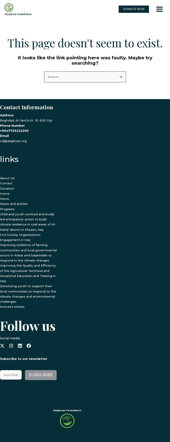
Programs (7, 208)
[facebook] (29, 345)
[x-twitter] (2, 345)
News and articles (14, 203)
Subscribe (41, 374)
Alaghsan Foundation (17, 13)
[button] (134, 9)
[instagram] (11, 345)
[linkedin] (20, 345)
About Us (7, 178)
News (4, 198)
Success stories (12, 306)
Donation (7, 188)
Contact (6, 183)
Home (5, 193)
